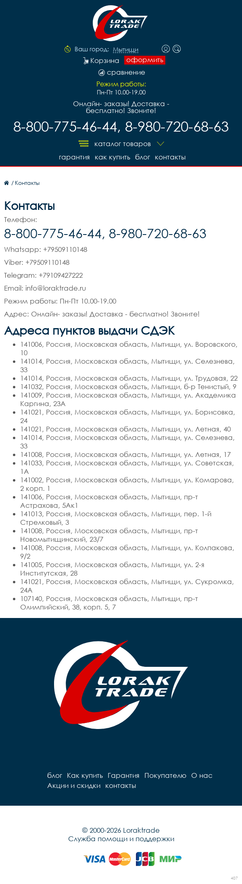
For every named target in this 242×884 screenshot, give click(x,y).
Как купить (112, 157)
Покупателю (165, 775)
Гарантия (74, 157)
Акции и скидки (73, 785)
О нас (202, 775)
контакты (170, 157)
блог (142, 157)
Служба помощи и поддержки (121, 838)
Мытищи (125, 49)
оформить (144, 60)
